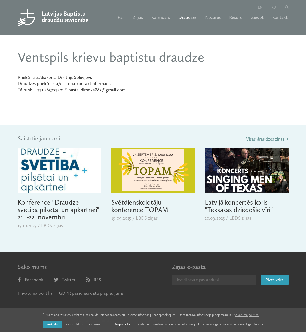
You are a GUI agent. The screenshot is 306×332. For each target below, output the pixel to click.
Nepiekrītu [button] (122, 324)
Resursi (235, 17)
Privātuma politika (35, 293)
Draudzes (187, 17)
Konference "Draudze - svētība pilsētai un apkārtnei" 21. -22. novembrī (58, 209)
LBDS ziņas (52, 225)
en (260, 7)
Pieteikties (275, 279)
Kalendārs (160, 17)
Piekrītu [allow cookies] (52, 324)
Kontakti (280, 17)
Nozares (213, 17)
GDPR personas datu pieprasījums (91, 293)
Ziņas (138, 17)
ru (273, 7)
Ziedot (257, 17)
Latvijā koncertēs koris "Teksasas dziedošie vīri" (239, 206)
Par (121, 17)
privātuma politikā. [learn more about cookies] (246, 315)
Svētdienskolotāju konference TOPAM (139, 206)
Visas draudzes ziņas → (267, 139)
